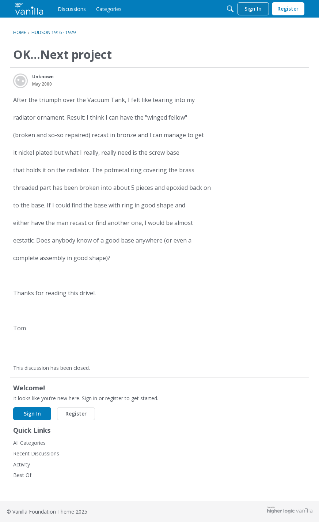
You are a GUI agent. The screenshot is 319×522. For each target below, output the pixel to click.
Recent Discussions (36, 453)
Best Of (22, 475)
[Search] (230, 8)
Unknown (43, 77)
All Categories (29, 442)
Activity (21, 464)
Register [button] (76, 413)
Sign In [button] (32, 413)
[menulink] (72, 8)
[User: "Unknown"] (20, 81)
